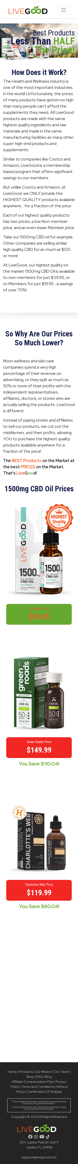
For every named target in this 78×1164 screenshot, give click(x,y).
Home (12, 1072)
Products (25, 1072)
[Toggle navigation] (63, 10)
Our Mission (43, 1072)
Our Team (61, 1072)
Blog (48, 1076)
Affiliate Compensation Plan (32, 1081)
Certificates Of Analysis (44, 1091)
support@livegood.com (39, 1157)
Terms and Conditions (37, 1086)
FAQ (39, 1076)
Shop (30, 1076)
